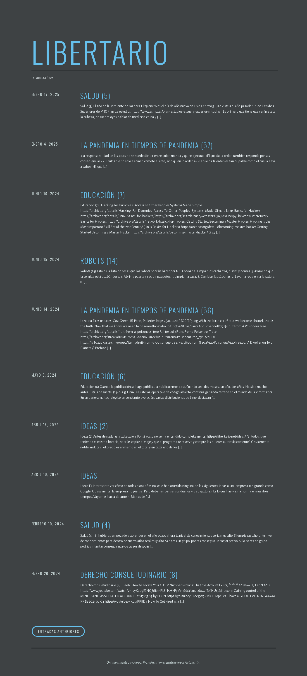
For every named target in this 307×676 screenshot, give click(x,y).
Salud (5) (95, 96)
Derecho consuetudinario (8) (129, 575)
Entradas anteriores (58, 631)
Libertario (100, 51)
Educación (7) (102, 195)
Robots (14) (99, 261)
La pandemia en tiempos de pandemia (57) (146, 145)
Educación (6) (103, 376)
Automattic (192, 662)
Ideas (88, 476)
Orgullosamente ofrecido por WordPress (132, 662)
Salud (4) (95, 525)
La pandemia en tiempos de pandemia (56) (147, 310)
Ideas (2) (94, 426)
